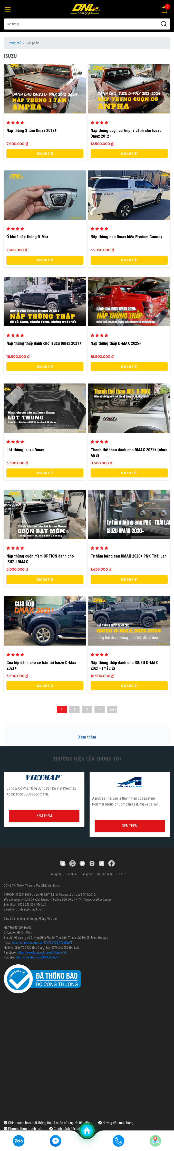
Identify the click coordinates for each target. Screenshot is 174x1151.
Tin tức (120, 874)
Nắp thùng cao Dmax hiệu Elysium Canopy (126, 236)
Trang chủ (14, 43)
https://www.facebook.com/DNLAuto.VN (42, 952)
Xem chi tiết (45, 153)
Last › (112, 709)
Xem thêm (87, 737)
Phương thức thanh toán (23, 1129)
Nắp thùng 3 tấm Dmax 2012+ (31, 130)
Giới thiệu (72, 874)
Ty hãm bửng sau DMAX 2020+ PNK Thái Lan (129, 556)
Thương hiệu (104, 874)
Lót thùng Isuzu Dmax (25, 449)
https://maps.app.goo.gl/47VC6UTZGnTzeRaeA (41, 942)
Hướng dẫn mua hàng (115, 1123)
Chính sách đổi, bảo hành (69, 1129)
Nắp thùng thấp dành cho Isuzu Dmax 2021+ (43, 343)
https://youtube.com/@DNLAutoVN (37, 957)
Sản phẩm (87, 874)
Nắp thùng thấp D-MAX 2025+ (116, 343)
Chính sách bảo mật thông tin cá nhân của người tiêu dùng (48, 1123)
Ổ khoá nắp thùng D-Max (27, 236)
